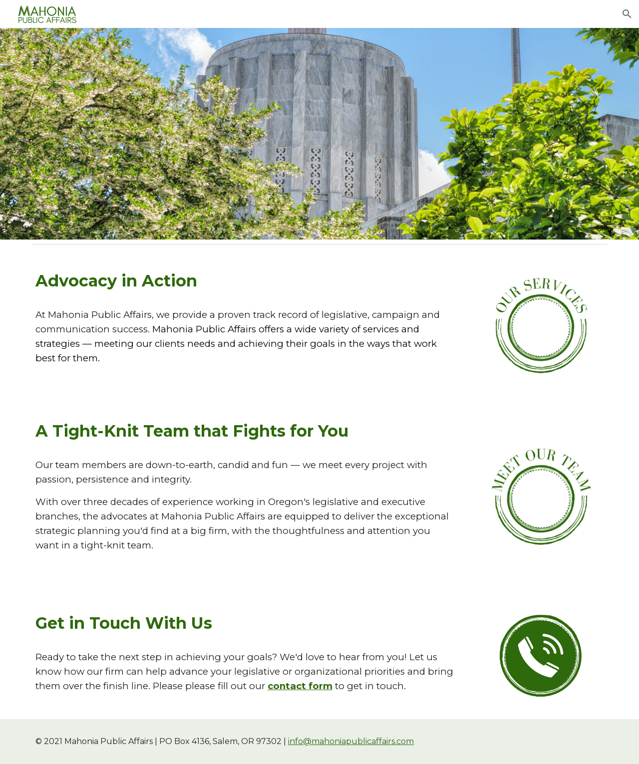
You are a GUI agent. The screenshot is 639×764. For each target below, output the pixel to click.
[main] (245, 280)
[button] (627, 14)
